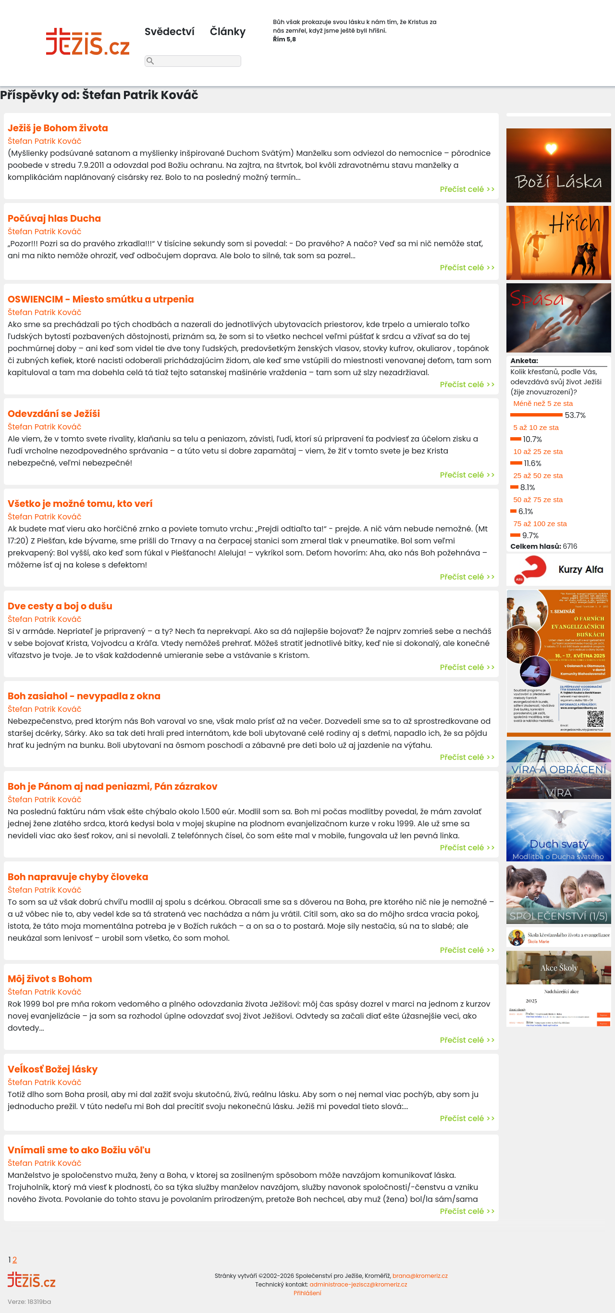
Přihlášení (307, 1293)
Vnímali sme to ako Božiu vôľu (79, 1150)
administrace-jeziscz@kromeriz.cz (358, 1284)
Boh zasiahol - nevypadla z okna (84, 696)
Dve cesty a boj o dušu (60, 606)
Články (228, 31)
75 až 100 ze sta (539, 523)
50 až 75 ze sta (538, 499)
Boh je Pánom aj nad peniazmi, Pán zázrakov (113, 786)
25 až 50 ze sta (538, 475)
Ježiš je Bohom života (58, 128)
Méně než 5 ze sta (543, 403)
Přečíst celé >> (467, 189)
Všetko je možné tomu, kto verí (80, 503)
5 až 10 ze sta (536, 427)
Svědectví (170, 31)
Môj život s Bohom (50, 978)
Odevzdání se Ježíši (54, 413)
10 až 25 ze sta (538, 451)
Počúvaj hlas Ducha (54, 218)
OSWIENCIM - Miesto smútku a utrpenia (101, 299)
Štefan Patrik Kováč (44, 141)
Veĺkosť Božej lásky (53, 1069)
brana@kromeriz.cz (420, 1276)
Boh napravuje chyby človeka (78, 877)
